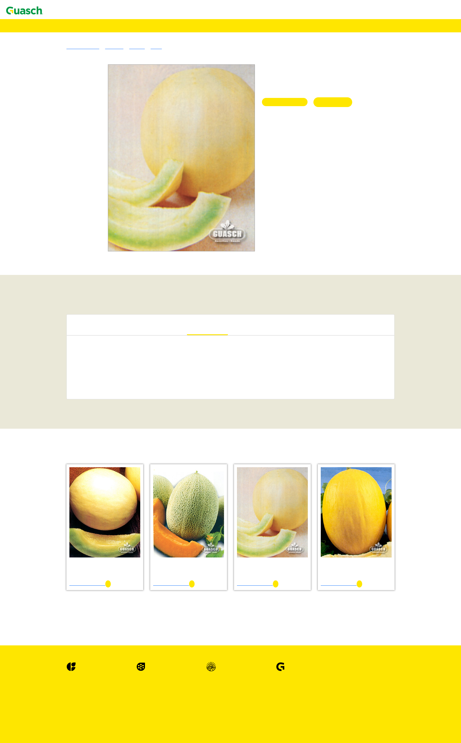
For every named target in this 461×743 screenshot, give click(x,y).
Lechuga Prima (60, 719)
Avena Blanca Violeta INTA (72, 190)
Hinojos (42, 651)
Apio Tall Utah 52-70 (66, 455)
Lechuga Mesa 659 (64, 735)
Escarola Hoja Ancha (66, 592)
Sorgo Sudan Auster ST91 (70, 270)
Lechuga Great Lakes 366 (70, 730)
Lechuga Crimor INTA (67, 666)
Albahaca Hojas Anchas (68, 423)
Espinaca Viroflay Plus (67, 629)
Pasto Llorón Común (66, 164)
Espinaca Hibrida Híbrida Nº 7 (75, 619)
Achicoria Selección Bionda (72, 407)
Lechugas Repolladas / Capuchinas (68, 725)
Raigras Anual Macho (67, 174)
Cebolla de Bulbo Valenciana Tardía (80, 534)
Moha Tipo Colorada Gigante (74, 243)
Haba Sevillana (60, 645)
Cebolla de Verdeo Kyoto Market (77, 550)
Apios (40, 444)
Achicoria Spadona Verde (70, 412)
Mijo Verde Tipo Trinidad (70, 238)
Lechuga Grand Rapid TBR (72, 682)
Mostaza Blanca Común (69, 296)
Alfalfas (42, 74)
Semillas (22, 25)
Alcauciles (45, 434)
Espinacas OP (48, 624)
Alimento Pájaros (30, 36)
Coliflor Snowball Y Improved (75, 577)
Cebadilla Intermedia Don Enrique (78, 153)
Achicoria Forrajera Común (72, 312)
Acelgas (42, 370)
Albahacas (44, 418)
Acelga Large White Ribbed (72, 381)
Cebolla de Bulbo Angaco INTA (76, 518)
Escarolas (44, 582)
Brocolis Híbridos (51, 497)
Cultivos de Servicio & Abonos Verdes (71, 275)
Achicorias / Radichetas (57, 391)
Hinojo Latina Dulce (65, 656)
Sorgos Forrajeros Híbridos (60, 248)
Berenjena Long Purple (68, 481)
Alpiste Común (60, 354)
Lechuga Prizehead (64, 693)
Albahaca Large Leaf (66, 428)
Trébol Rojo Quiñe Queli (69, 132)
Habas (40, 635)
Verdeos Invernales (53, 185)
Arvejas (42, 460)
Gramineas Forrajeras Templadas (66, 137)
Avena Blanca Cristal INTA (72, 195)
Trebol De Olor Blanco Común (75, 127)
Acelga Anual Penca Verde (71, 375)
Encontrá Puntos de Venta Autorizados (47, 46)
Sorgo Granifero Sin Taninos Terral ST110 (86, 333)
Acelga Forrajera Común (69, 307)
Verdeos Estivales (51, 227)
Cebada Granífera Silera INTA (75, 211)
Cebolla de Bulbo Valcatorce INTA (79, 529)
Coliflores (44, 571)
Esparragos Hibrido (53, 598)
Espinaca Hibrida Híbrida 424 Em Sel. (82, 614)
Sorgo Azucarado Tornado (71, 254)
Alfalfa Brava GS (62, 79)
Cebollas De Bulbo (53, 508)
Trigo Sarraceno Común (69, 360)
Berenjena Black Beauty (69, 476)
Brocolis (43, 487)
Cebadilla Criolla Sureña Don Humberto (84, 148)
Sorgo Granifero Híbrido (58, 322)
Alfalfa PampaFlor (64, 95)
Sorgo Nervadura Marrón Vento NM (80, 264)
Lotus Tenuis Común (66, 105)
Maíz (39, 338)
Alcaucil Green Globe (67, 439)
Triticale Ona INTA (64, 222)
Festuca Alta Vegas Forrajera (73, 158)
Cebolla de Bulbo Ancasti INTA (76, 513)
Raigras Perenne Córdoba (70, 180)
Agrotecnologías (29, 30)
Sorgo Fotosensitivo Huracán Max (78, 259)
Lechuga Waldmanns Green (72, 698)
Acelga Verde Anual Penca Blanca (78, 386)
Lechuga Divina (61, 709)
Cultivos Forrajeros (53, 301)
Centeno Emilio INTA (67, 217)
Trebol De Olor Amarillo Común (77, 121)
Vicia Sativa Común (65, 285)
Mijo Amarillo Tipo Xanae (71, 233)
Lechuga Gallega (62, 672)
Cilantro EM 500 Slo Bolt (70, 566)
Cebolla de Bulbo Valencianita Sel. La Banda (88, 539)
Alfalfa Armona (61, 90)
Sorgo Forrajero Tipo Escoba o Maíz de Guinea (91, 280)
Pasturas (31, 68)
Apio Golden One (63, 450)
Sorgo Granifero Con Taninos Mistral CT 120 (89, 328)
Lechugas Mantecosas (55, 704)
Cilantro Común (61, 561)
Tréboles (43, 100)
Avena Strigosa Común (68, 201)
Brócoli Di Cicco (62, 492)
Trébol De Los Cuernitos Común (77, 116)
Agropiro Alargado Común (71, 143)
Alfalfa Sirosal (60, 84)
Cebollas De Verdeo (53, 545)
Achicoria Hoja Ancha (67, 397)
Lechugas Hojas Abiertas (58, 677)
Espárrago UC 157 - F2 (68, 603)
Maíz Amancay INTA (66, 344)
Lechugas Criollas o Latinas (61, 661)
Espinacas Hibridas (53, 608)
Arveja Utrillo (59, 465)
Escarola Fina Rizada (66, 587)
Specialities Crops (52, 349)
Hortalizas (32, 365)
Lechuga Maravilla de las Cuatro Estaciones (87, 714)
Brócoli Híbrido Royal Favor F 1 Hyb (82, 502)
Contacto (15, 10)
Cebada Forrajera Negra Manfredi (78, 206)
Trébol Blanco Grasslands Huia (76, 111)
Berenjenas (45, 471)
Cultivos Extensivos (42, 317)
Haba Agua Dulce (63, 640)
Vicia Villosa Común (66, 291)
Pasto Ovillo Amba (64, 169)
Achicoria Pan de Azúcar (69, 402)
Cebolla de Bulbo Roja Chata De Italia (82, 524)
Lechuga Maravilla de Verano (74, 688)
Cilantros (43, 555)
